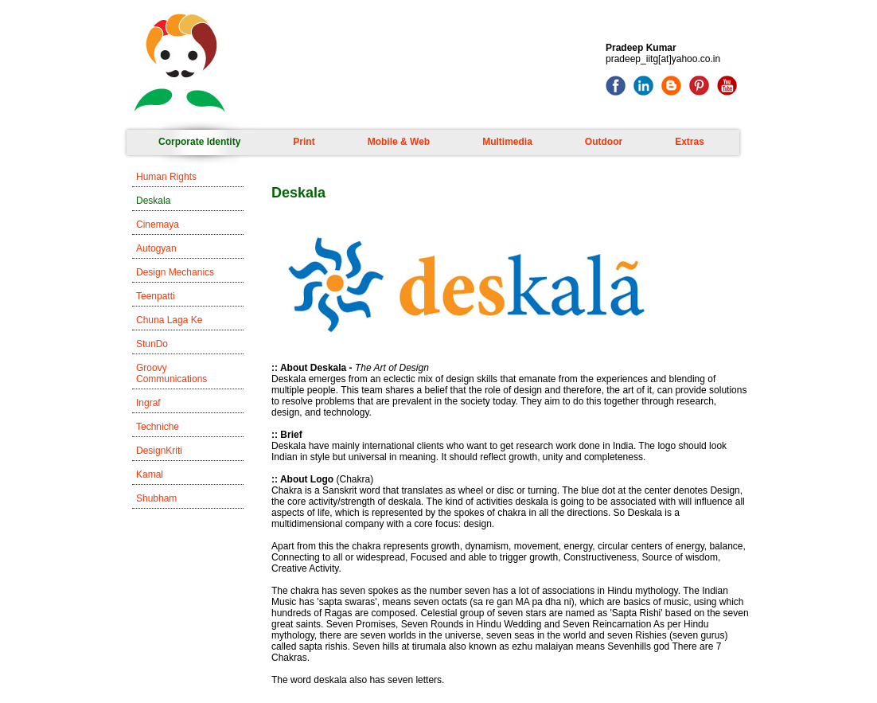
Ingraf (148, 402)
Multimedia (507, 141)
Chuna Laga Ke (169, 320)
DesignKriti (159, 450)
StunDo (152, 344)
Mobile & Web (399, 141)
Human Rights (166, 176)
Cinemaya (157, 224)
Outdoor (603, 141)
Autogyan (156, 248)
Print (303, 141)
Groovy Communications (171, 373)
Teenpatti (155, 296)
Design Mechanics (175, 272)
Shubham (156, 498)
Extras (689, 141)
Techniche (157, 426)
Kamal (149, 474)
